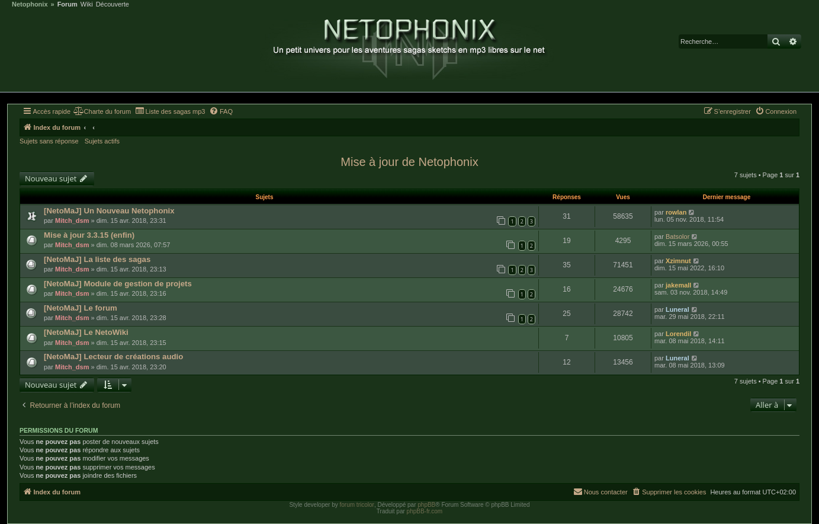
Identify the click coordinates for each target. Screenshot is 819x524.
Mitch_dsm (72, 220)
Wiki (87, 4)
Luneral (677, 309)
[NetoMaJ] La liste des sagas (97, 259)
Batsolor (677, 236)
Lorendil (678, 333)
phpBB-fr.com (425, 511)
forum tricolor (357, 504)
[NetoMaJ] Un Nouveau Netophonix (109, 210)
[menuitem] (102, 111)
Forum (67, 4)
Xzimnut (678, 260)
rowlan (676, 212)
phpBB (426, 504)
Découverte (112, 4)
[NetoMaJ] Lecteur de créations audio (113, 356)
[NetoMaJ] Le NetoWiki (86, 332)
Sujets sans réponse (49, 141)
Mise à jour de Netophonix (409, 161)
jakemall (678, 285)
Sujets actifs (102, 141)
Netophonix (30, 4)
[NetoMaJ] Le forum (80, 307)
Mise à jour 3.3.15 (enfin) (89, 235)
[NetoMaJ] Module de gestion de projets (118, 283)
